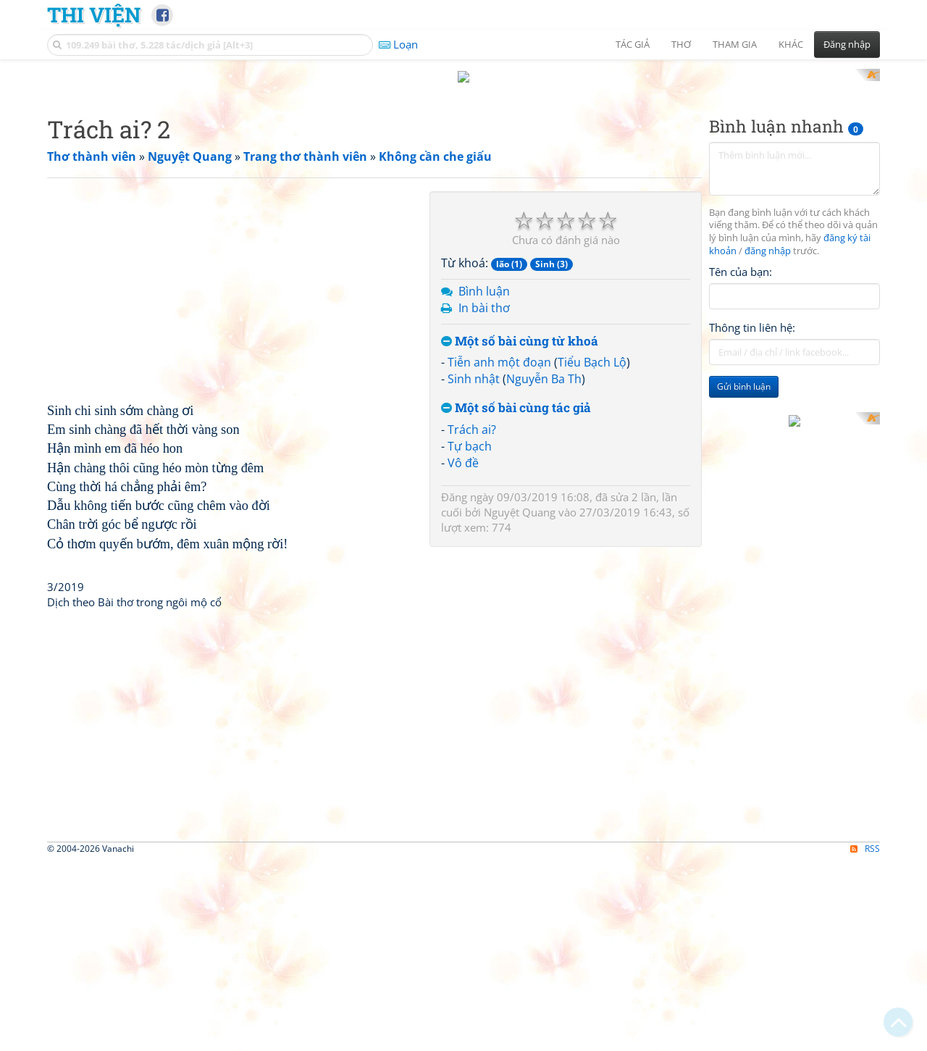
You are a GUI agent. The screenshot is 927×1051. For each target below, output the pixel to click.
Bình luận (484, 481)
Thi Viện (93, 14)
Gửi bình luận (744, 576)
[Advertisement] (463, 170)
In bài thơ (484, 497)
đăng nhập (767, 441)
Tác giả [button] (633, 44)
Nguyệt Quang (519, 702)
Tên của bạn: (740, 460)
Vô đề (463, 652)
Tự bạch (470, 635)
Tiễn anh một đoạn (499, 552)
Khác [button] (791, 44)
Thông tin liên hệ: (752, 517)
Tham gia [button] (735, 44)
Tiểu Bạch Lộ (592, 552)
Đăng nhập (847, 44)
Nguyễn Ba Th (544, 569)
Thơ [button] (681, 44)
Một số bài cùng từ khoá (519, 530)
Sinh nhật (474, 569)
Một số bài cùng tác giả (516, 598)
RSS (865, 1038)
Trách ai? (472, 619)
